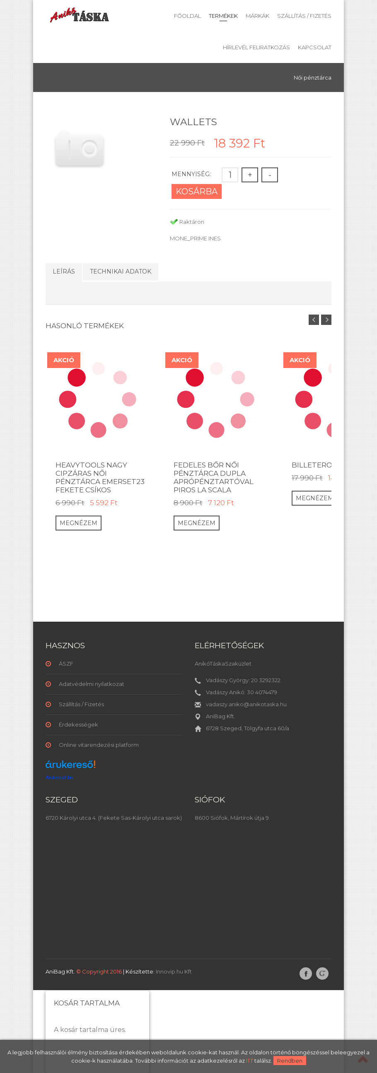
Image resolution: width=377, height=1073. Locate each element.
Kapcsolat (314, 47)
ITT (249, 1060)
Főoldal (187, 15)
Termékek (223, 15)
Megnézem (78, 523)
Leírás (64, 271)
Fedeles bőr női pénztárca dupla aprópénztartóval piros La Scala (214, 477)
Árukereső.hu (59, 777)
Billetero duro (324, 465)
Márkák (257, 15)
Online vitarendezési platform (99, 744)
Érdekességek (78, 724)
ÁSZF (66, 663)
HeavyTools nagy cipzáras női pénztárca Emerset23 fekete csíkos (100, 477)
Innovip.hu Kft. (174, 971)
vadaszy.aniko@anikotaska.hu (246, 704)
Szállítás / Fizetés (304, 15)
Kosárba (197, 191)
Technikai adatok (120, 271)
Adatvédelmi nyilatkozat (91, 684)
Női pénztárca (312, 77)
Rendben (289, 1060)
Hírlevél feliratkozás (256, 47)
